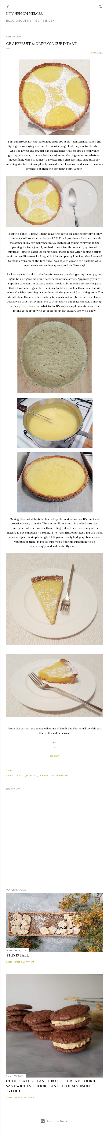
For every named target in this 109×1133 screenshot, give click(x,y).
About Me (23, 20)
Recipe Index (44, 20)
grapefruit (30, 775)
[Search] (100, 6)
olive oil (59, 775)
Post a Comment (24, 961)
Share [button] (9, 770)
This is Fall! (18, 955)
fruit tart (19, 775)
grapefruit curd (45, 775)
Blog (10, 20)
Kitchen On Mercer (24, 13)
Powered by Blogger (54, 1121)
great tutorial (27, 306)
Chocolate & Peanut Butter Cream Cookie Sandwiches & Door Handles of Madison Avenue (51, 1085)
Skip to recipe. (96, 52)
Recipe (54, 755)
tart (66, 775)
